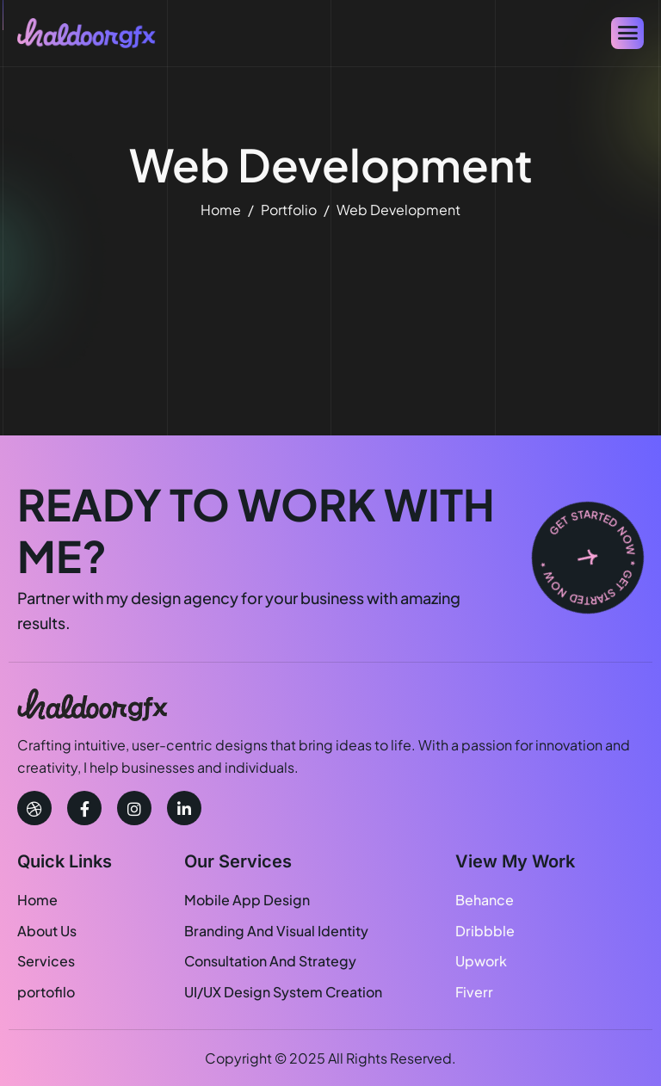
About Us (47, 931)
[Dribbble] (34, 808)
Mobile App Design (247, 900)
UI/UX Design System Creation (283, 992)
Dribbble (485, 931)
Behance (484, 900)
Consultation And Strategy (270, 961)
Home (37, 900)
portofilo (46, 992)
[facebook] (84, 808)
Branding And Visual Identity (276, 931)
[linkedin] (184, 808)
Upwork (481, 961)
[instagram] (134, 808)
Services (46, 961)
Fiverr (474, 992)
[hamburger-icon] (627, 33)
